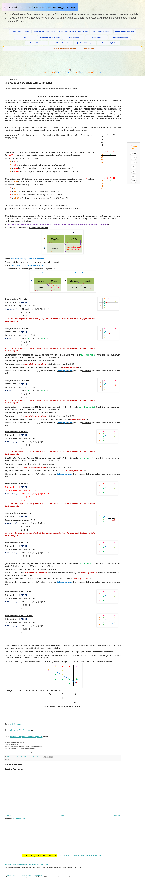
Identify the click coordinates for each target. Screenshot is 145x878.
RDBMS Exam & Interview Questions (49, 37)
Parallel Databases (73, 37)
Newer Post (8, 815)
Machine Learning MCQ (108, 43)
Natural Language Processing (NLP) (26, 736)
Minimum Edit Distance (20, 730)
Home (62, 815)
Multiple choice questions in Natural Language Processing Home (26, 864)
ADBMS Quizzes (96, 37)
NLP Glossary (15, 724)
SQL (25, 37)
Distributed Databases (36, 43)
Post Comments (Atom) (18, 818)
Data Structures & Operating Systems (45, 31)
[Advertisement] (52, 59)
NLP (69, 72)
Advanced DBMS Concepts (120, 37)
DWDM (90, 72)
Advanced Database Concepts (20, 31)
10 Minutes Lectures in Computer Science (80, 855)
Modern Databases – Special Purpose (61, 43)
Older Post (117, 815)
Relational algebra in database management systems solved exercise (25, 875)
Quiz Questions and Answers (101, 31)
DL (64, 72)
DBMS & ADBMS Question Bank (124, 31)
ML (59, 72)
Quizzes (99, 72)
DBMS (45, 72)
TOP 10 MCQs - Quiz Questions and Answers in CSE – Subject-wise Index (72, 48)
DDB (53, 72)
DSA (76, 72)
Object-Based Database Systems (85, 43)
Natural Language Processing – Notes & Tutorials (73, 31)
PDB (82, 72)
